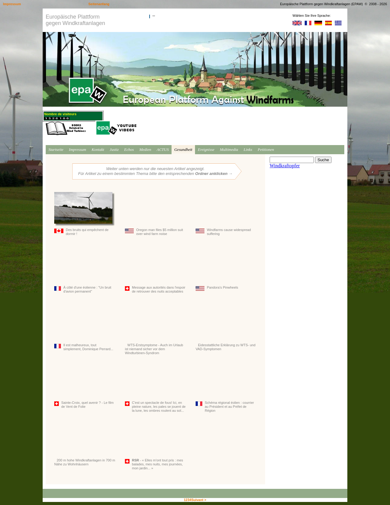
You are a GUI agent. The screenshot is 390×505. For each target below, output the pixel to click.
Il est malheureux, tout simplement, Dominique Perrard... (84, 329)
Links (248, 149)
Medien (145, 149)
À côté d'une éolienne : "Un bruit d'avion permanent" (84, 271)
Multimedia (229, 149)
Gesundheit (183, 149)
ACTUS (163, 149)
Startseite (55, 149)
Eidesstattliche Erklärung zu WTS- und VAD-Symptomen (226, 329)
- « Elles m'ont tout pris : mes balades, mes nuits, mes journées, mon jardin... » (155, 446)
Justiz (114, 149)
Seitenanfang (98, 4)
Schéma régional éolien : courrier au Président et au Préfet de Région (226, 388)
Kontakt (98, 149)
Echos (129, 149)
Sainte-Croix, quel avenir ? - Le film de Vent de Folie (84, 386)
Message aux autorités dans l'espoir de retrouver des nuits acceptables (155, 271)
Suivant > (198, 500)
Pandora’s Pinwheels (226, 270)
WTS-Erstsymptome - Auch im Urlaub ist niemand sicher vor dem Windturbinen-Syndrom (155, 331)
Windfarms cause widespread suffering (226, 214)
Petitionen (266, 149)
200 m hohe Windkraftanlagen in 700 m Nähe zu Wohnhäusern (84, 444)
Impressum (77, 149)
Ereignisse (206, 149)
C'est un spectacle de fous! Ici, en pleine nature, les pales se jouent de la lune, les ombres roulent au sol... (155, 388)
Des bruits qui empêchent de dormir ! (84, 214)
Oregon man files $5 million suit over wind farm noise (155, 214)
